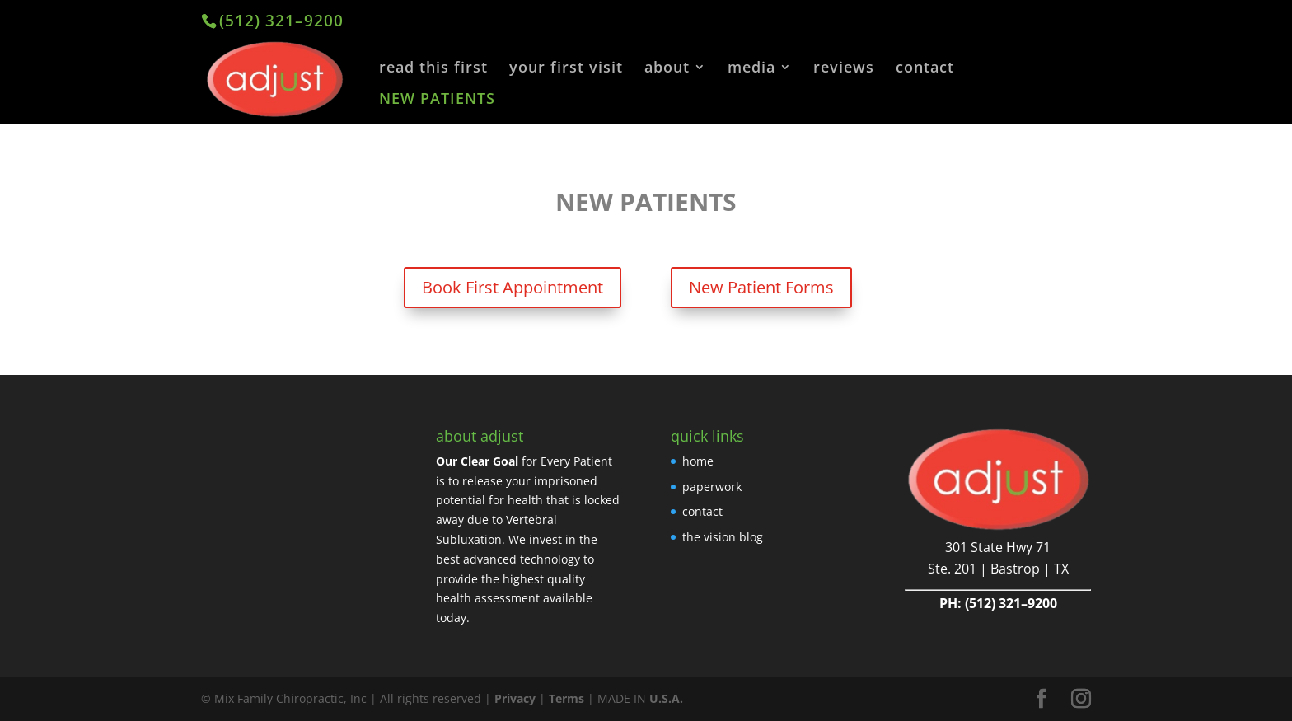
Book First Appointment (512, 287)
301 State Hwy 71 (998, 547)
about (667, 69)
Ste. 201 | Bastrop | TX (998, 568)
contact (925, 69)
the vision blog (722, 537)
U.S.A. (666, 698)
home (698, 461)
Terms (566, 698)
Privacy (515, 698)
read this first (433, 69)
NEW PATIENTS (437, 100)
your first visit (566, 69)
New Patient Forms (761, 287)
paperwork (712, 486)
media (751, 69)
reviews (843, 69)
